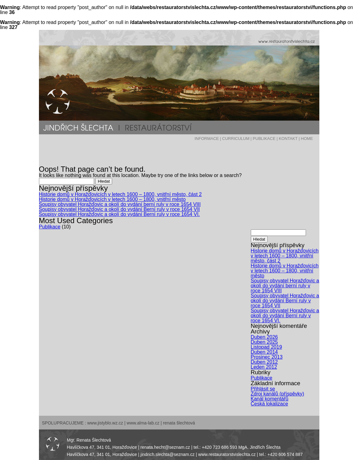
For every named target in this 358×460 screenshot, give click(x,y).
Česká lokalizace (269, 403)
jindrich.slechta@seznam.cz (168, 454)
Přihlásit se (263, 388)
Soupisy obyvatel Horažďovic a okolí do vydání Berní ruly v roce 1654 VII (119, 209)
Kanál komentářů (270, 398)
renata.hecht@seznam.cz (165, 447)
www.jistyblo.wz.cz (105, 422)
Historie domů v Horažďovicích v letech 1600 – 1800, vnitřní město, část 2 (120, 194)
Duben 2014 (264, 352)
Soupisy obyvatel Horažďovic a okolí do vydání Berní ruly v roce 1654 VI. (119, 214)
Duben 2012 (264, 362)
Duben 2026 (264, 337)
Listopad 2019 (266, 347)
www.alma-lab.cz (143, 422)
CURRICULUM (235, 138)
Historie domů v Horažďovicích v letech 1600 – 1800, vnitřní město (112, 199)
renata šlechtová (179, 422)
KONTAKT (288, 138)
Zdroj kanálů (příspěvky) (277, 393)
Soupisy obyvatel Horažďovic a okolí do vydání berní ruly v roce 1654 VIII (120, 204)
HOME (307, 138)
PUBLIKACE (264, 138)
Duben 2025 (264, 342)
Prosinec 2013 (267, 357)
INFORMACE (206, 138)
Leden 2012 (264, 367)
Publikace (49, 226)
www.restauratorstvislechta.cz (226, 454)
